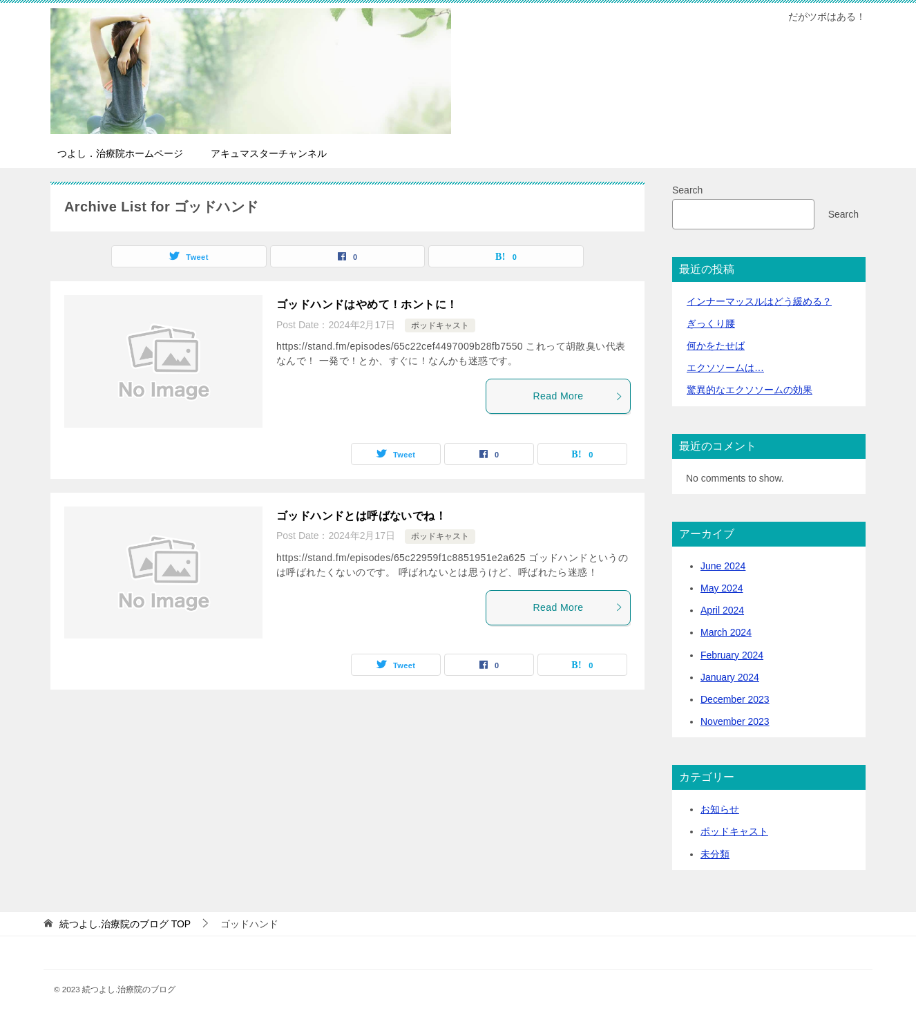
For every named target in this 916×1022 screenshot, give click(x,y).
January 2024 (729, 677)
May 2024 (721, 588)
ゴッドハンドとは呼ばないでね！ (361, 516)
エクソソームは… (725, 367)
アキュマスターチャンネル (269, 153)
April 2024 (722, 610)
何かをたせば (716, 345)
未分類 (714, 854)
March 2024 (726, 632)
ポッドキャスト (440, 325)
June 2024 (722, 565)
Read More (578, 395)
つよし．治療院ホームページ (120, 153)
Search (687, 190)
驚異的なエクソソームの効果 (749, 389)
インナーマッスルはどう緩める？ (759, 301)
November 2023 (735, 721)
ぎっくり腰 (711, 323)
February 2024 (731, 655)
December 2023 (735, 699)
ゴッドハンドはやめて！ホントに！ (366, 304)
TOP (125, 923)
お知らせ (719, 809)
